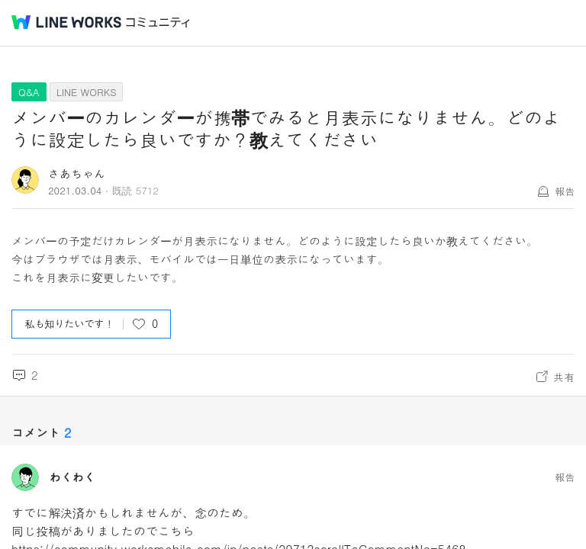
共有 (564, 376)
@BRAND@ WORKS (66, 22)
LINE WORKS (86, 92)
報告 (565, 191)
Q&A (29, 92)
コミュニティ (158, 22)
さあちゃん (76, 173)
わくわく (72, 477)
